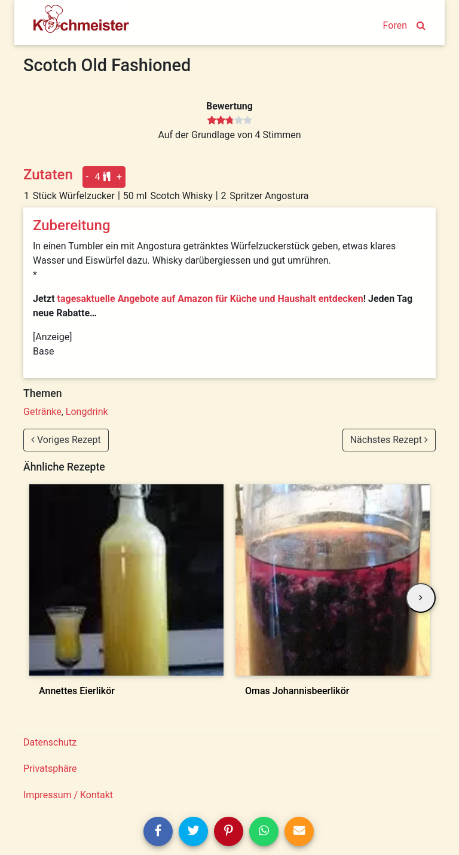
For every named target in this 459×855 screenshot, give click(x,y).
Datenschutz (49, 742)
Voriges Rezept (66, 439)
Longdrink (87, 411)
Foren (395, 25)
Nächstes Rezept (389, 439)
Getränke (42, 411)
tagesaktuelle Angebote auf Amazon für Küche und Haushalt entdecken (210, 298)
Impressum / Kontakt (68, 795)
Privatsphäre (50, 768)
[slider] (229, 121)
